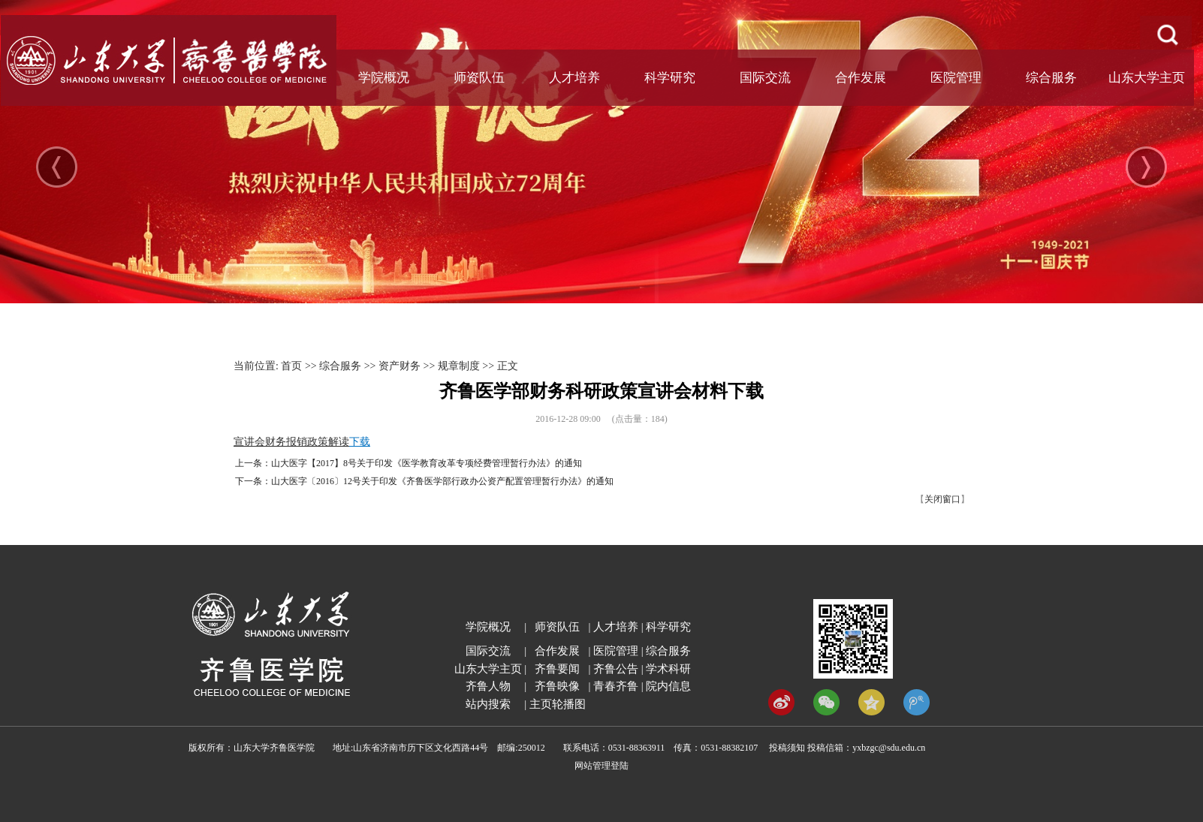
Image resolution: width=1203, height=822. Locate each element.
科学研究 (669, 78)
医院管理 (955, 78)
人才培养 (574, 78)
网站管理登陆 (601, 765)
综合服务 (1051, 78)
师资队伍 (479, 78)
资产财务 (399, 366)
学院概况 (383, 78)
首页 (291, 366)
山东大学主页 (1146, 78)
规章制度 (459, 366)
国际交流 (765, 78)
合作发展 (860, 78)
